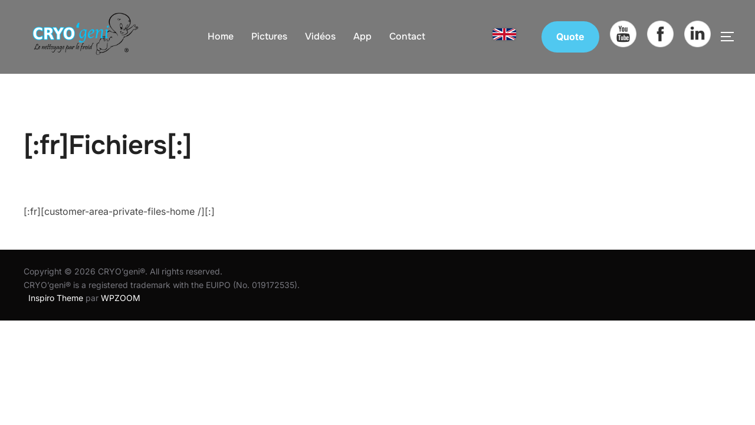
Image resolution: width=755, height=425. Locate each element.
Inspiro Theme (55, 298)
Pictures (269, 36)
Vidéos (320, 36)
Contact (407, 36)
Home (221, 36)
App (362, 36)
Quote (570, 36)
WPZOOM (120, 298)
